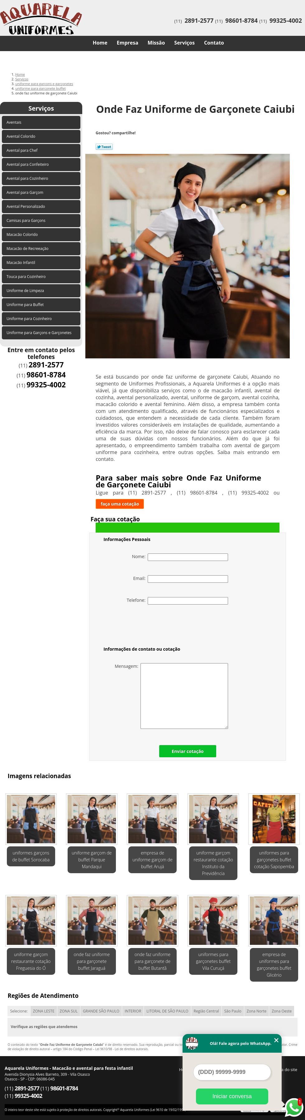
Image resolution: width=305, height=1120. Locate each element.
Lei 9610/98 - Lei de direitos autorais (121, 1049)
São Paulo (232, 1011)
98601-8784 (241, 21)
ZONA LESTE (44, 1011)
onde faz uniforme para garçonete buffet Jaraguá (92, 961)
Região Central (206, 1011)
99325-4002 (285, 21)
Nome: (180, 557)
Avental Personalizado (26, 206)
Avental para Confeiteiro (28, 164)
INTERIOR (133, 1011)
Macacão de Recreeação (28, 248)
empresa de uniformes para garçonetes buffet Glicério (274, 964)
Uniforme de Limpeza (26, 290)
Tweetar (104, 147)
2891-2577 (198, 21)
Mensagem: (171, 696)
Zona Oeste (282, 1011)
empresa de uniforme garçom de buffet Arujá (152, 859)
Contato (214, 42)
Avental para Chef (22, 150)
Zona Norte (256, 1011)
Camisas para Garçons (26, 220)
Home (100, 42)
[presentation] (143, 627)
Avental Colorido (21, 136)
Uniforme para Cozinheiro (30, 318)
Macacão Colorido (23, 234)
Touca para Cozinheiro (27, 276)
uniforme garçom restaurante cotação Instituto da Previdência (213, 863)
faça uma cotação (120, 504)
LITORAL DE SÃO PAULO (167, 1011)
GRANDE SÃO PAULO (101, 1011)
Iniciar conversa (232, 1096)
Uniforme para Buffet (26, 304)
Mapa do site (285, 1069)
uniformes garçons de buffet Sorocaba (31, 856)
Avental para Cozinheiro (28, 178)
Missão (156, 42)
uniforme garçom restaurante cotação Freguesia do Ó (30, 961)
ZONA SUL (69, 1011)
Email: (180, 579)
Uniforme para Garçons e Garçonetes (40, 332)
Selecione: (18, 1011)
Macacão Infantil (21, 262)
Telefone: (177, 601)
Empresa (127, 42)
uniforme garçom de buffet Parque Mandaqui (92, 859)
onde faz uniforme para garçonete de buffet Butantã (152, 961)
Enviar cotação (187, 751)
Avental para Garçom (25, 192)
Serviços (184, 42)
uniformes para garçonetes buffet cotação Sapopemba (274, 859)
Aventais (14, 122)
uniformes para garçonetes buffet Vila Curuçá (213, 961)
